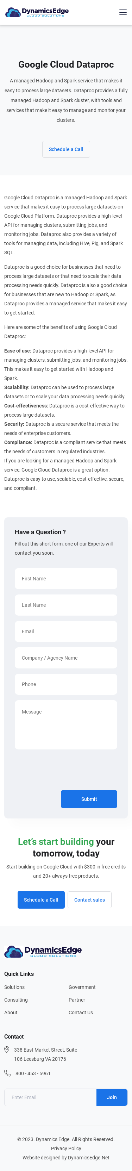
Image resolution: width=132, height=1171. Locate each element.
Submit (89, 799)
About (11, 1012)
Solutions (14, 987)
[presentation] (68, 771)
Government (82, 987)
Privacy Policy (66, 1148)
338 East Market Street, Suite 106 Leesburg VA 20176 (45, 1054)
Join (112, 1097)
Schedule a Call (66, 149)
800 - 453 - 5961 (33, 1073)
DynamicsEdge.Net (88, 1157)
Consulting (16, 1000)
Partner (77, 1000)
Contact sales (89, 900)
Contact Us (81, 1012)
